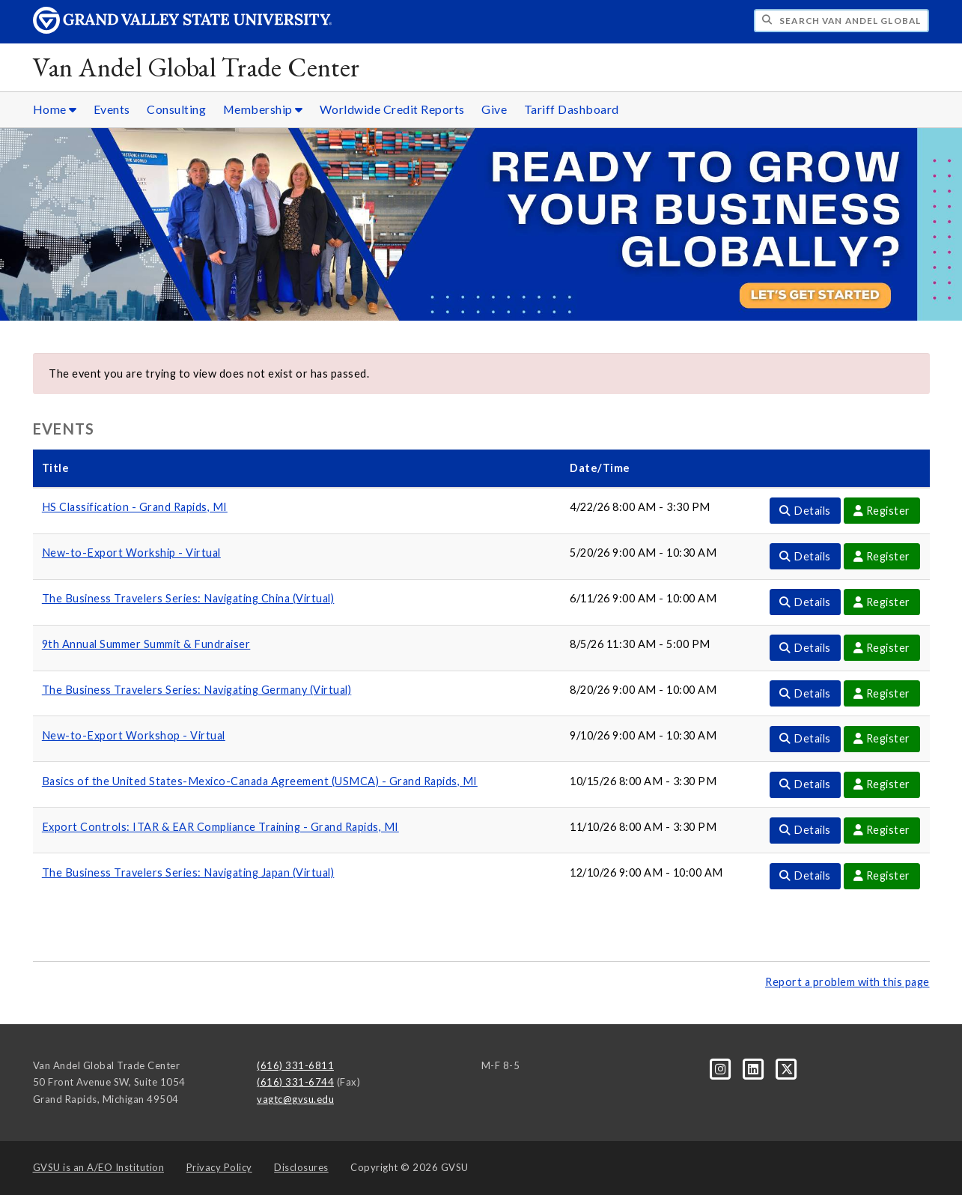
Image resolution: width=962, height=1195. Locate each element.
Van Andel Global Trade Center (196, 67)
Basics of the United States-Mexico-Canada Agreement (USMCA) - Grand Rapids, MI (260, 781)
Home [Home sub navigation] (55, 109)
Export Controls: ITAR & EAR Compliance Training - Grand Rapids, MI (220, 826)
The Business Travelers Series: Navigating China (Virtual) (188, 598)
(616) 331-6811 (295, 1065)
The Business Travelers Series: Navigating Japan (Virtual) (188, 872)
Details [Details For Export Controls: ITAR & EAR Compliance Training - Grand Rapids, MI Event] (805, 829)
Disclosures (301, 1167)
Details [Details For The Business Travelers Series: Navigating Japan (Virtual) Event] (805, 875)
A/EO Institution (99, 1167)
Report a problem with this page (847, 981)
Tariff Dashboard (571, 109)
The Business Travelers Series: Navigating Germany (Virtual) (197, 689)
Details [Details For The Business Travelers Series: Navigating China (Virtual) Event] (805, 602)
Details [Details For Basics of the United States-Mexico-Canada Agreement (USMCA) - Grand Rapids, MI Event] (805, 784)
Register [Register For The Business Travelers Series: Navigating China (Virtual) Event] (881, 602)
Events (112, 109)
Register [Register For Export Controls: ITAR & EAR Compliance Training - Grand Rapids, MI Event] (881, 829)
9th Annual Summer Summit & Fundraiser (146, 644)
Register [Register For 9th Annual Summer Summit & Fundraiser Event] (881, 647)
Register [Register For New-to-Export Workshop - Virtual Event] (881, 738)
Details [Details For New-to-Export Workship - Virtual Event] (805, 556)
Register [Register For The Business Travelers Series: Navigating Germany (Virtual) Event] (881, 693)
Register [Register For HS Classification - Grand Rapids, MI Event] (881, 510)
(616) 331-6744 (295, 1082)
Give (494, 109)
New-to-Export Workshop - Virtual (133, 735)
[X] (787, 1068)
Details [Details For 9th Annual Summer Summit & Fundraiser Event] (805, 647)
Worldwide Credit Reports (392, 109)
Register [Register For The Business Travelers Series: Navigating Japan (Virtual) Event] (881, 875)
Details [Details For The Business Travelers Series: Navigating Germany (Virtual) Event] (805, 693)
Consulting (176, 109)
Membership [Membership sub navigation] (263, 109)
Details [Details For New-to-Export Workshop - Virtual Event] (805, 738)
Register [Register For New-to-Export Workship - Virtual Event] (881, 556)
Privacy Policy (219, 1167)
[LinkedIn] (754, 1068)
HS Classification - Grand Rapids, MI (135, 506)
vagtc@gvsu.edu (295, 1099)
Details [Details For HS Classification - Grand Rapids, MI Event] (805, 510)
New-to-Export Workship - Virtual (131, 552)
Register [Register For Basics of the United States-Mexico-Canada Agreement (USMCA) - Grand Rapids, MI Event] (881, 784)
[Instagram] (721, 1068)
